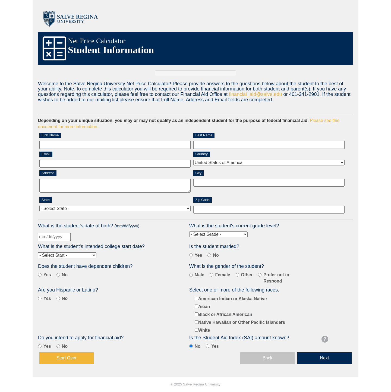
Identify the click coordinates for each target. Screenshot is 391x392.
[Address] (115, 186)
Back (267, 358)
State (46, 200)
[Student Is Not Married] (209, 255)
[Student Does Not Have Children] (58, 275)
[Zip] (269, 210)
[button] (324, 339)
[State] (115, 208)
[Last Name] (269, 145)
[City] (269, 183)
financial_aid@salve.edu (255, 94)
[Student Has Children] (40, 275)
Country (201, 154)
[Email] (115, 164)
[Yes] (40, 346)
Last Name (204, 135)
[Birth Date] (54, 237)
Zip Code (202, 200)
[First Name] (115, 145)
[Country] (269, 162)
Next (324, 358)
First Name (50, 135)
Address (48, 173)
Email (46, 154)
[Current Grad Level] (218, 234)
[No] (58, 346)
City (198, 173)
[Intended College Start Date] (67, 255)
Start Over (67, 358)
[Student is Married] (191, 255)
